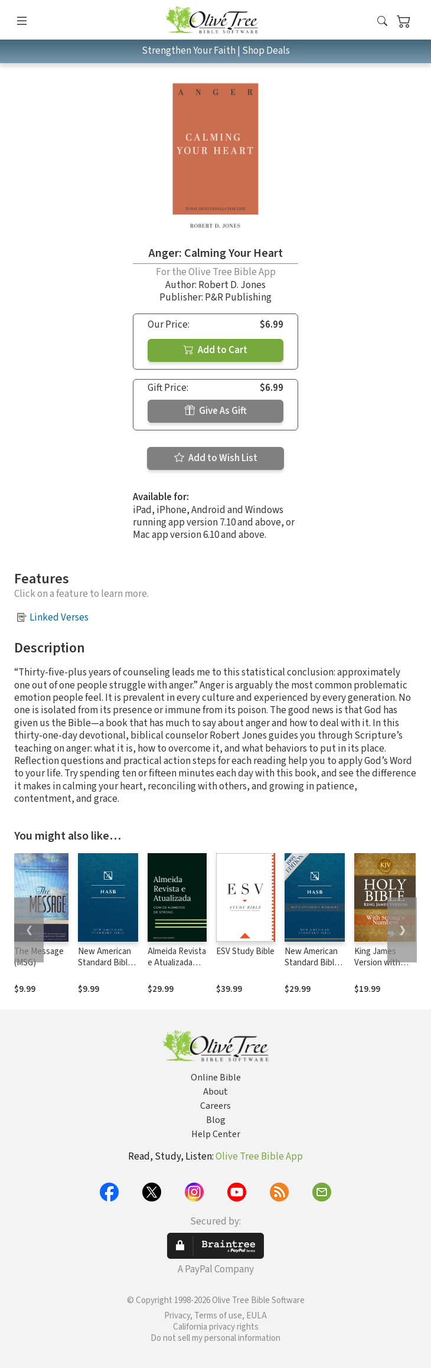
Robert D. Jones (232, 285)
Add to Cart (215, 350)
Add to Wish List (215, 458)
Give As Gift (216, 411)
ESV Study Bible (245, 951)
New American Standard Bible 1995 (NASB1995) (105, 968)
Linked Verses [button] (59, 617)
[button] (382, 22)
